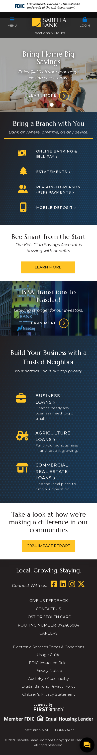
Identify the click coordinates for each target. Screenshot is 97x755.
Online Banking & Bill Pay (56, 154)
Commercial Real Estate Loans (51, 471)
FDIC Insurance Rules (48, 662)
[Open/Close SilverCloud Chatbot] (87, 744)
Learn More (48, 267)
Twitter (81, 584)
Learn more (42, 95)
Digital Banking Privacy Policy (48, 686)
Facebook (54, 584)
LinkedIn (63, 584)
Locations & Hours (48, 33)
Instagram (72, 584)
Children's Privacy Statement (48, 694)
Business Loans (47, 399)
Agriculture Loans (53, 436)
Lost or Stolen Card (48, 617)
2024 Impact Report (48, 545)
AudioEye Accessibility (48, 678)
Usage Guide (49, 654)
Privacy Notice (48, 670)
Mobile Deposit (54, 207)
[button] (12, 22)
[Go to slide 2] (52, 105)
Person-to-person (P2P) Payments (58, 190)
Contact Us (48, 609)
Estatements (51, 172)
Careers (48, 633)
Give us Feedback (48, 600)
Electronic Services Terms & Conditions (48, 647)
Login (85, 22)
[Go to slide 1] (45, 105)
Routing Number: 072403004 (48, 625)
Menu (12, 22)
